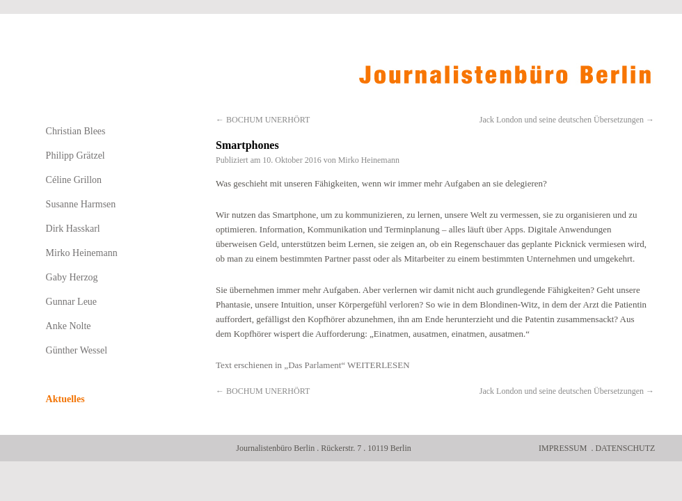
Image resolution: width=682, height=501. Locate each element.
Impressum (563, 448)
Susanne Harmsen (81, 204)
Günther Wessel (76, 350)
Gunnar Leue (71, 301)
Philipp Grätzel (75, 155)
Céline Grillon (74, 180)
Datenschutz (625, 448)
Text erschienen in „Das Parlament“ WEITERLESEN (313, 365)
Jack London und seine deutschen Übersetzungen (566, 120)
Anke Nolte (68, 326)
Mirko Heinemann (368, 160)
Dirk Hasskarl (73, 228)
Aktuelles (65, 399)
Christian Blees (76, 131)
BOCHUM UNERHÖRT (263, 120)
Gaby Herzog (72, 277)
